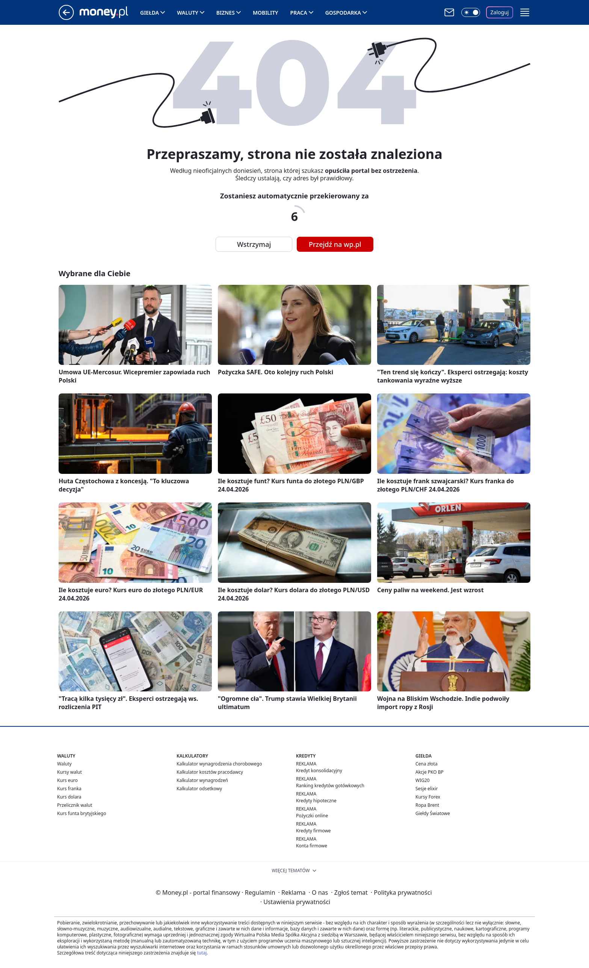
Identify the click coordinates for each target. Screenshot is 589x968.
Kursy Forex (427, 797)
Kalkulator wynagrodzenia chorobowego (219, 764)
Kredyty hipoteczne (316, 800)
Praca (298, 12)
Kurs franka (69, 788)
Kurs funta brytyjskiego (81, 813)
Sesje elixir (426, 788)
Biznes (225, 12)
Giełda (149, 12)
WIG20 (422, 780)
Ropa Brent (427, 805)
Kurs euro (67, 780)
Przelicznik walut (74, 805)
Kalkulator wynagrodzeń (202, 780)
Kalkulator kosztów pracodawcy (210, 772)
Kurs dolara (69, 797)
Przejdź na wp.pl (335, 244)
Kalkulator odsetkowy (199, 788)
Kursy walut (69, 772)
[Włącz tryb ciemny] (470, 12)
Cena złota (426, 764)
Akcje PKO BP (429, 772)
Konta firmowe (311, 845)
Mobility (265, 12)
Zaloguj (500, 12)
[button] (525, 12)
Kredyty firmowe (313, 830)
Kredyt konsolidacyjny (319, 770)
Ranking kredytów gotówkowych (330, 785)
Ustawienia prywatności (295, 902)
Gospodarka (343, 12)
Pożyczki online (312, 815)
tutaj (202, 953)
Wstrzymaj (254, 244)
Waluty (187, 12)
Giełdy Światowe (432, 813)
